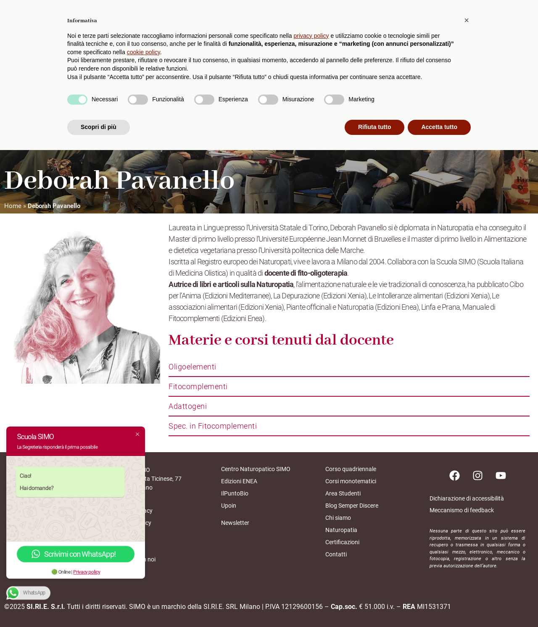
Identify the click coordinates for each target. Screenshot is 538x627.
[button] (466, 497)
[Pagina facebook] (454, 475)
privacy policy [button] (311, 512)
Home (12, 206)
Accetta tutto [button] (439, 604)
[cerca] (526, 29)
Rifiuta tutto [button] (374, 604)
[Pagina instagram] (477, 475)
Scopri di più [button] (98, 604)
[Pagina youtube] (500, 475)
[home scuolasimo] (40, 30)
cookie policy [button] (143, 529)
